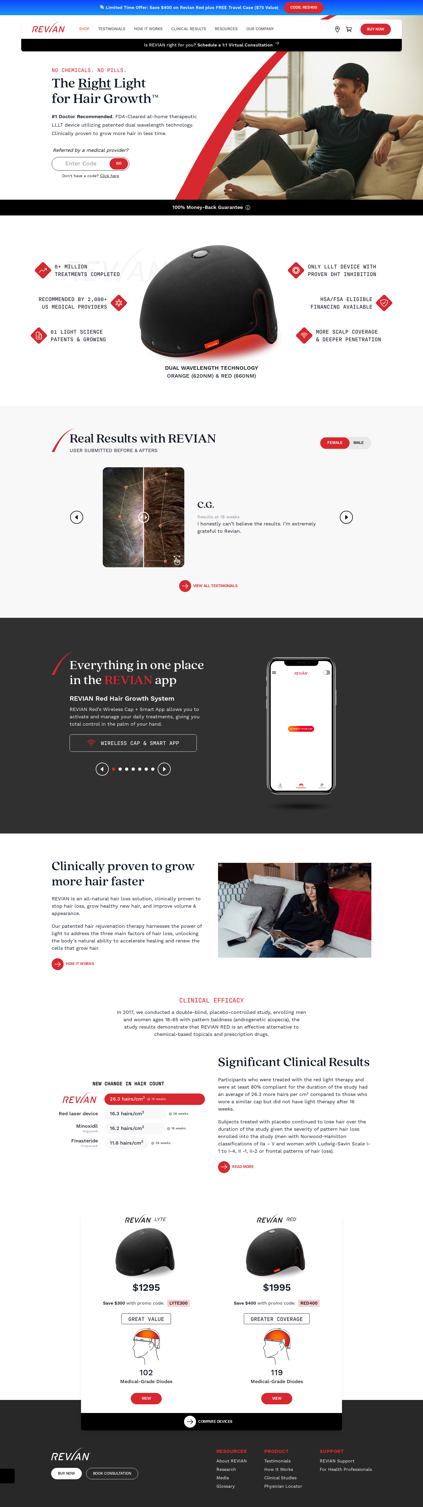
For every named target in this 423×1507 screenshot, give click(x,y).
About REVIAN (231, 1461)
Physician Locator (283, 1486)
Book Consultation (112, 1473)
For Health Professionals (346, 1469)
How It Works (148, 29)
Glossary (225, 1486)
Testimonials (111, 29)
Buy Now (375, 29)
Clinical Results (188, 29)
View (146, 1398)
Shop (84, 29)
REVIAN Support (337, 1461)
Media (222, 1478)
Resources (226, 29)
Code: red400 (303, 7)
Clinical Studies (280, 1478)
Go (118, 163)
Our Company (260, 29)
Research (226, 1469)
